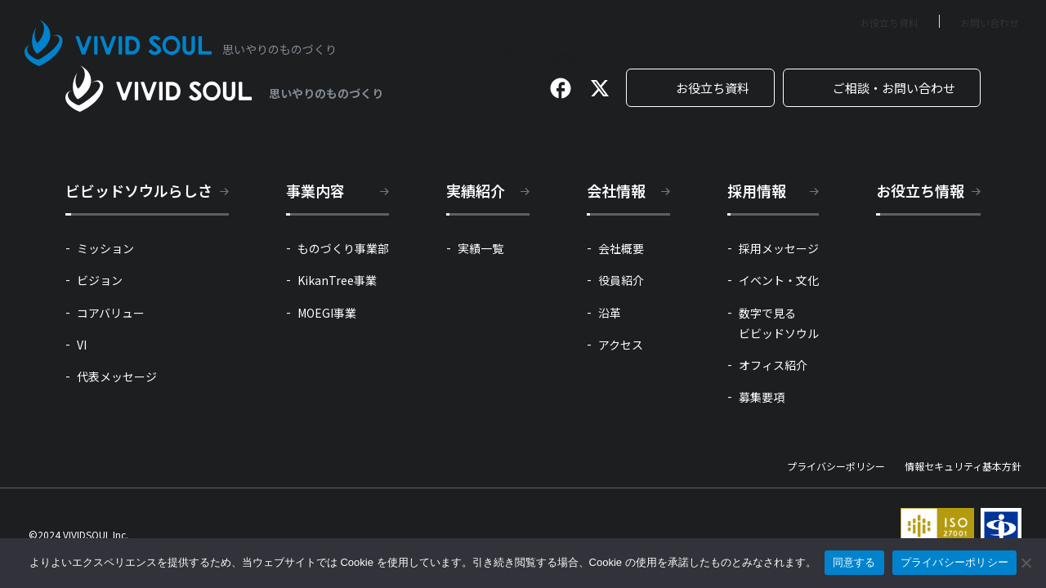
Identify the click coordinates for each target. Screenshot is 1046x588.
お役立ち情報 (982, 56)
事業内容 (487, 56)
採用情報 (888, 56)
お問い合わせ (989, 22)
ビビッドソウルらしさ (770, 56)
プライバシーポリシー (836, 466)
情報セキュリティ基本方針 (963, 466)
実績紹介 (569, 56)
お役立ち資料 (889, 22)
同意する (854, 562)
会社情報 (651, 56)
